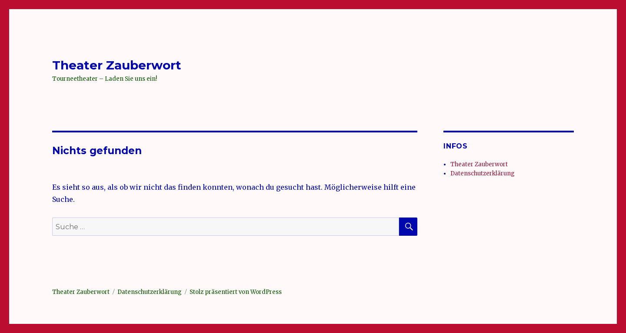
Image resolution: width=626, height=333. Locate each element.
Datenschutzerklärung (482, 173)
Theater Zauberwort (116, 65)
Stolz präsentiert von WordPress (236, 292)
